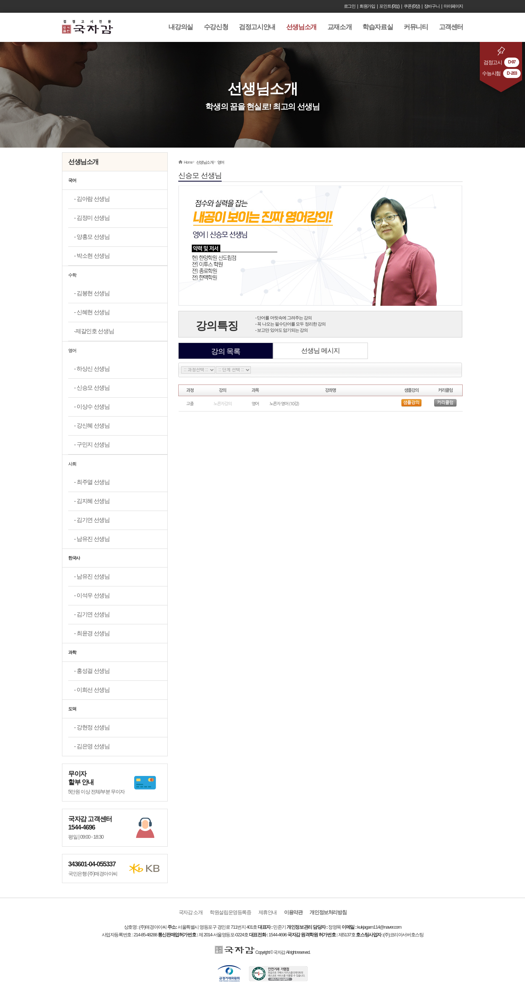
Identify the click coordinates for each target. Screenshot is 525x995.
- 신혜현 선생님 (92, 312)
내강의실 (180, 27)
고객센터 (451, 27)
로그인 (349, 6)
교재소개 (339, 27)
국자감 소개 (191, 912)
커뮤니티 (416, 27)
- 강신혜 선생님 (92, 425)
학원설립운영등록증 (230, 912)
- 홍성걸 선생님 (92, 671)
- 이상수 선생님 (92, 406)
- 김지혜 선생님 (92, 501)
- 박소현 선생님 (92, 256)
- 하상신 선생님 (92, 369)
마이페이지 (453, 6)
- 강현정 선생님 (92, 727)
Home (188, 162)
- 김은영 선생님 (92, 746)
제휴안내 (267, 912)
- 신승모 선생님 (92, 388)
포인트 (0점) (389, 6)
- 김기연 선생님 (92, 520)
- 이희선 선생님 (92, 690)
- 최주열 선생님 (92, 482)
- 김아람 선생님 (92, 199)
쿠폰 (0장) (412, 6)
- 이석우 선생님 (92, 595)
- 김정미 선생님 (92, 218)
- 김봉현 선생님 (92, 293)
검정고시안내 (257, 27)
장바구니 (431, 6)
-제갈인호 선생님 (94, 331)
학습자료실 (377, 27)
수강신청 (216, 27)
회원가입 (367, 6)
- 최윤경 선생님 (92, 633)
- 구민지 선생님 (92, 444)
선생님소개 (301, 27)
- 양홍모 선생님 (92, 237)
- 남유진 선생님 (92, 539)
